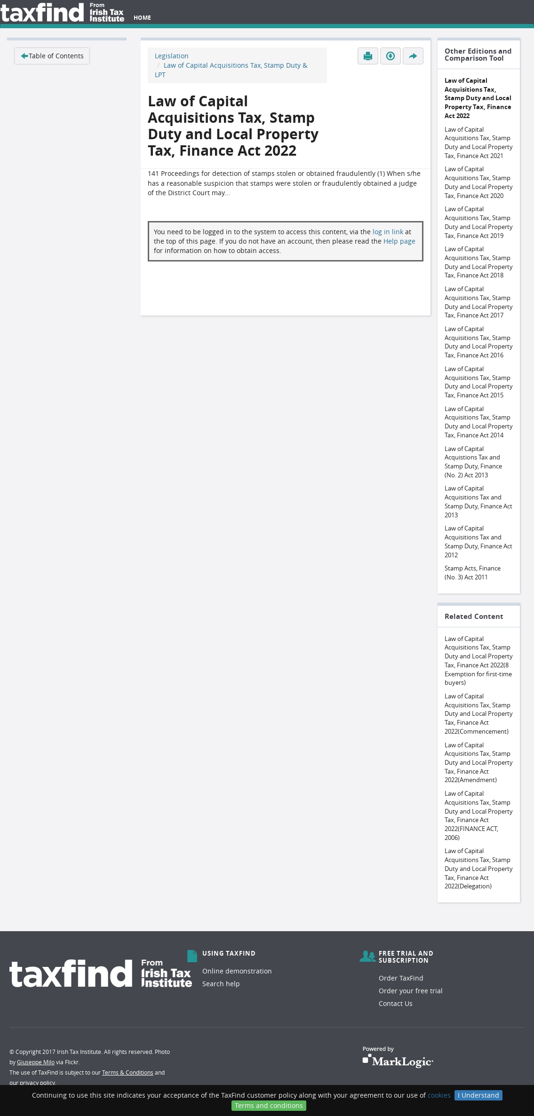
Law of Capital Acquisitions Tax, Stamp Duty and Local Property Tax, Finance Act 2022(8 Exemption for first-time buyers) (479, 660)
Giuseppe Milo (36, 1062)
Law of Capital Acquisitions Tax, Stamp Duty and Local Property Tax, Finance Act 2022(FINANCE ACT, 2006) (479, 815)
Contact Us (396, 1003)
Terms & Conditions (127, 1072)
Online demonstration (237, 970)
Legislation (172, 55)
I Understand (478, 1095)
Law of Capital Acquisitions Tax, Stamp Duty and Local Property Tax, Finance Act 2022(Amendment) (479, 762)
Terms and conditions (269, 1105)
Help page (399, 241)
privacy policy (37, 1082)
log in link (388, 231)
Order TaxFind (401, 978)
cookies (439, 1095)
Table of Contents (52, 55)
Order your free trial (411, 990)
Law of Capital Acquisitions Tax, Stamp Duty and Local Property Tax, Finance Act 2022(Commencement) (479, 714)
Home (142, 18)
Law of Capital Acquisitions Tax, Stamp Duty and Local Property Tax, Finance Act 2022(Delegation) (479, 868)
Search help (221, 983)
